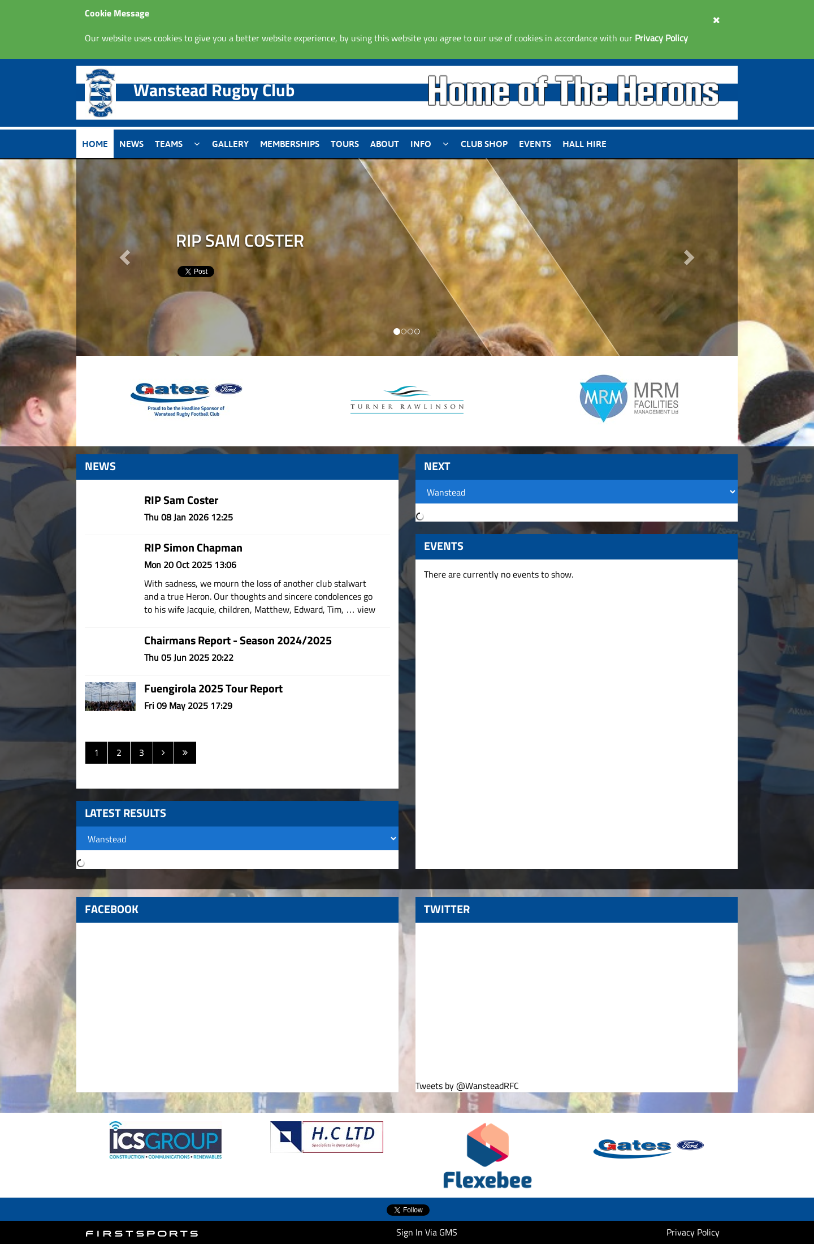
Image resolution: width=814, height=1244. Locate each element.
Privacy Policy (693, 1232)
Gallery (230, 143)
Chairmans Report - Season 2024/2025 (238, 640)
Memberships (289, 143)
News (131, 143)
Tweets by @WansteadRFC (467, 1085)
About (384, 143)
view (366, 609)
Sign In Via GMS (426, 1232)
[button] (688, 257)
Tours (345, 143)
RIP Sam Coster (181, 500)
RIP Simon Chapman (193, 547)
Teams (169, 143)
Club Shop (484, 143)
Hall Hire (584, 143)
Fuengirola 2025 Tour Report (213, 688)
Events (535, 143)
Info (420, 143)
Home (95, 143)
